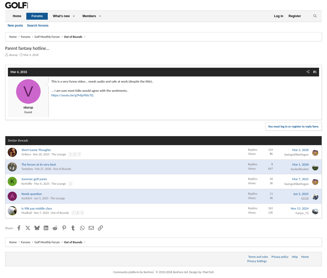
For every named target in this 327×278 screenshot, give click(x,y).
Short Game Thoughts (36, 150)
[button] (73, 16)
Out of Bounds (62, 169)
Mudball (26, 213)
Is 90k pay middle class (36, 208)
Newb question (31, 194)
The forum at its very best (38, 164)
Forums (37, 16)
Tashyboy (27, 169)
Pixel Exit (208, 272)
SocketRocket (300, 169)
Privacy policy (280, 257)
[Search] (314, 16)
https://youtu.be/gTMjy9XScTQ (72, 95)
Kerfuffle (26, 184)
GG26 (305, 198)
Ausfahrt (26, 198)
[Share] (308, 72)
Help (295, 257)
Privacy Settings (257, 261)
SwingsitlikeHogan (296, 154)
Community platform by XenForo (151, 272)
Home (17, 16)
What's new (61, 16)
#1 (315, 72)
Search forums (38, 25)
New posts (15, 25)
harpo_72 (302, 213)
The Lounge (59, 154)
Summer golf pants (34, 179)
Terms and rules (258, 257)
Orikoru (26, 154)
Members (89, 16)
